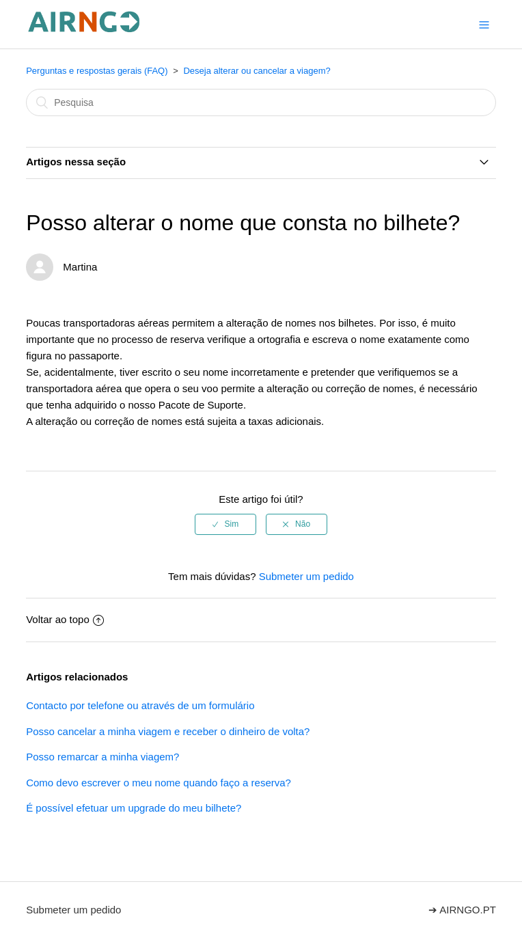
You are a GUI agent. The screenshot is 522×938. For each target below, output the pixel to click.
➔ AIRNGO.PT (462, 909)
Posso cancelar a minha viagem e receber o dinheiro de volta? (168, 731)
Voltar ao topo (65, 619)
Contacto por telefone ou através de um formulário (140, 705)
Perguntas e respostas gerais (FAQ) (96, 71)
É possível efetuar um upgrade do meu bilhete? (133, 808)
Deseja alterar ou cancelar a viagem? (256, 71)
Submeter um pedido (306, 576)
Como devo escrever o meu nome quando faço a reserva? (158, 782)
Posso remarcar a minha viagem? (102, 756)
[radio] (225, 524)
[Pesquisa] (261, 102)
